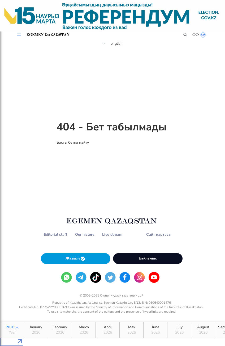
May (131, 330)
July (179, 330)
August (203, 330)
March (84, 330)
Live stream (112, 234)
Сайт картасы (158, 234)
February (60, 330)
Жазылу (76, 258)
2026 (12, 330)
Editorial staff (55, 234)
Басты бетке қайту (73, 142)
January (36, 330)
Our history (84, 234)
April (107, 330)
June (155, 330)
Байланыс (148, 258)
